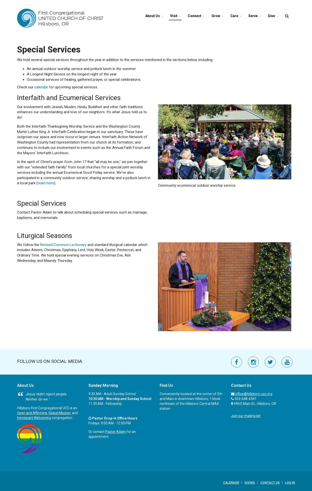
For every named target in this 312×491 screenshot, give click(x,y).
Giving (249, 482)
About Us (152, 16)
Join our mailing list (246, 416)
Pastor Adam (115, 432)
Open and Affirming (32, 413)
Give (271, 16)
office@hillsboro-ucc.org (253, 394)
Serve (253, 16)
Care (234, 16)
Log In (290, 482)
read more (46, 183)
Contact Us (270, 482)
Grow (216, 16)
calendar (41, 87)
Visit (173, 16)
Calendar (231, 482)
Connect (194, 16)
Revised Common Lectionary (63, 245)
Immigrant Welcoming (34, 418)
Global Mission (59, 413)
